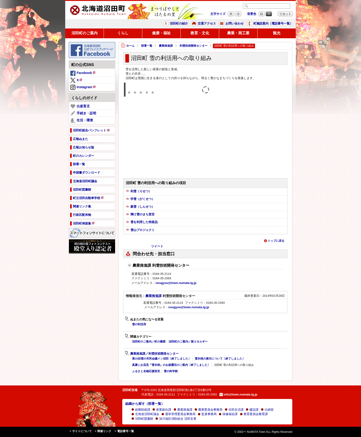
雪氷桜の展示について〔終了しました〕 (220, 358)
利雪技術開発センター (194, 45)
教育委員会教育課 (254, 414)
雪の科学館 (171, 371)
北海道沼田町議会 (145, 414)
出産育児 (80, 106)
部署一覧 (146, 45)
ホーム (128, 46)
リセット (285, 14)
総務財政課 (140, 409)
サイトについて (80, 431)
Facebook (83, 73)
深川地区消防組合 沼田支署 (175, 418)
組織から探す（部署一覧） (144, 404)
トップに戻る (274, 240)
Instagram (83, 87)
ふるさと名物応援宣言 (146, 371)
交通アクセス (203, 23)
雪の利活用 (139, 324)
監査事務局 (207, 414)
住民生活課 (234, 409)
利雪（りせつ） (139, 191)
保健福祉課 (228, 414)
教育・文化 (200, 33)
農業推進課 (166, 45)
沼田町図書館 (142, 418)
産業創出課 (161, 409)
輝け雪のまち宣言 (140, 215)
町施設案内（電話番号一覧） (270, 23)
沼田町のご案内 (85, 33)
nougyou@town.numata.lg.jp (176, 283)
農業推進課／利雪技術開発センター (152, 353)
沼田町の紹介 (175, 23)
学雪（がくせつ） (140, 199)
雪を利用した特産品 (142, 222)
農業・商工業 (238, 33)
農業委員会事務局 (208, 409)
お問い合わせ (231, 23)
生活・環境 (81, 120)
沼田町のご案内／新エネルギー (188, 341)
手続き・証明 (83, 113)
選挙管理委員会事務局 (178, 414)
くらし (123, 33)
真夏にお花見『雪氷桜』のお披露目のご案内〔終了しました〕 (171, 365)
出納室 (267, 409)
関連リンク (103, 431)
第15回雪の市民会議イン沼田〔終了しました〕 (161, 358)
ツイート (157, 246)
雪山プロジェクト (140, 230)
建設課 (252, 409)
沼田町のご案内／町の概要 (149, 341)
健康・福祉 (161, 33)
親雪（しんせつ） (140, 207)
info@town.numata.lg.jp (238, 394)
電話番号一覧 (124, 431)
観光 (276, 33)
